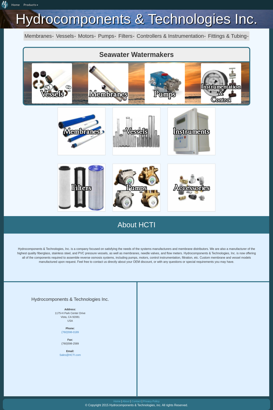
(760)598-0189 (70, 332)
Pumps (107, 36)
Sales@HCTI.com (70, 354)
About (126, 401)
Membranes (39, 36)
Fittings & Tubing (228, 36)
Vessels (66, 36)
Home (15, 4)
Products (31, 4)
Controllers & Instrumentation (171, 36)
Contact (136, 401)
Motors (87, 36)
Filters (126, 36)
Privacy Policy (151, 401)
